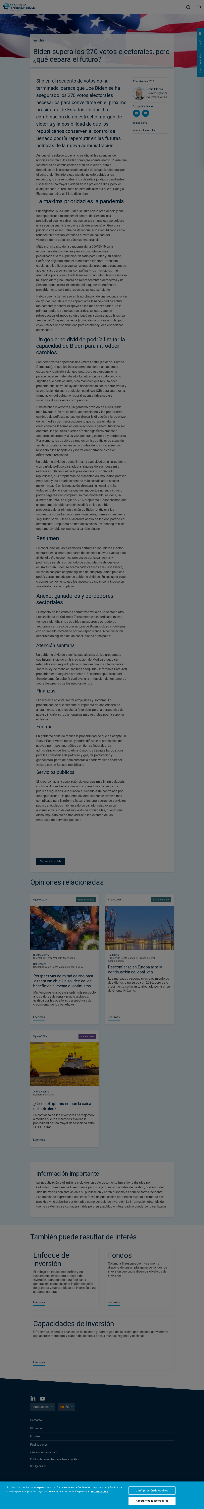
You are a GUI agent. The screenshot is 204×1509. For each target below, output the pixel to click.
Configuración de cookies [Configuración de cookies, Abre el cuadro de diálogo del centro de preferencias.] (152, 1490)
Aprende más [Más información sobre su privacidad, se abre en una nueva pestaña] (99, 1491)
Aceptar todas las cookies (152, 1500)
